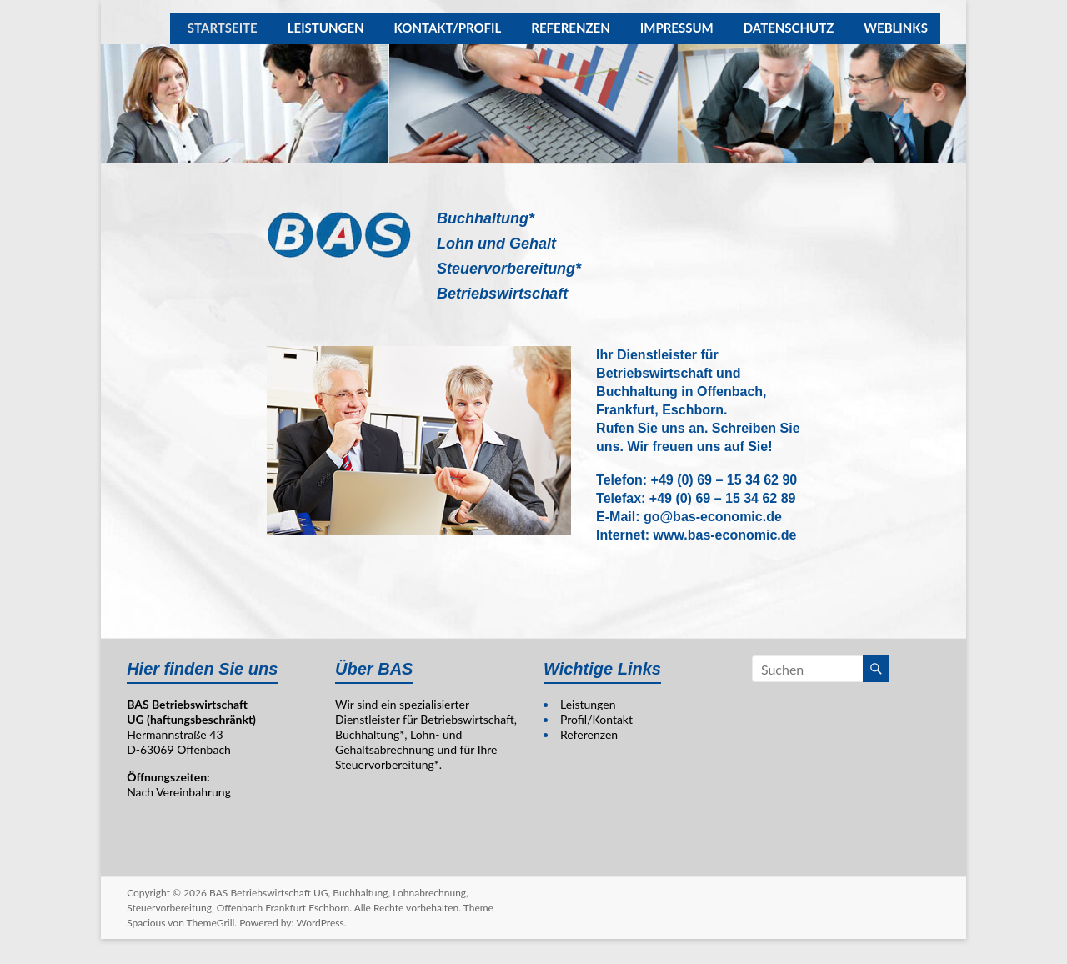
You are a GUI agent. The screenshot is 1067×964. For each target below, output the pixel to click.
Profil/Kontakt (596, 719)
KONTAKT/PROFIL (448, 28)
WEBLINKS (896, 28)
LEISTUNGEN (326, 28)
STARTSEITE (223, 28)
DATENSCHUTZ (789, 28)
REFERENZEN (570, 28)
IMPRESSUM (677, 28)
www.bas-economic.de (725, 535)
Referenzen (589, 734)
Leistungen (588, 704)
